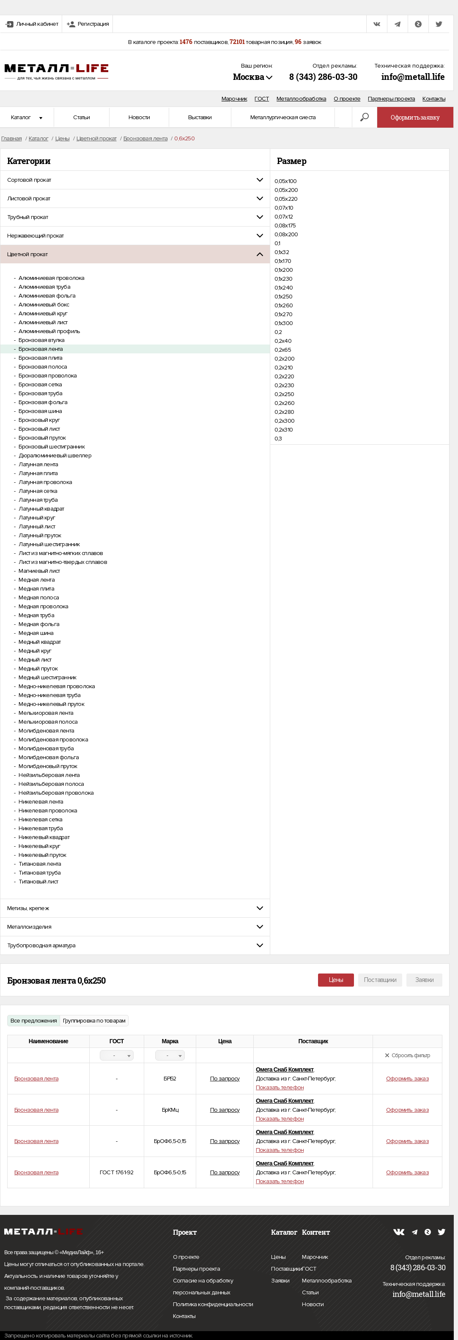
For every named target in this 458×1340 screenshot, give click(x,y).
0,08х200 (286, 234)
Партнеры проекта (391, 98)
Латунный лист (36, 526)
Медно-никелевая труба (48, 695)
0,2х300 (284, 420)
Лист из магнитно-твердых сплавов (62, 562)
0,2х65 (282, 349)
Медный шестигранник (46, 677)
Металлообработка (301, 98)
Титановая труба (38, 872)
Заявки (424, 980)
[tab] (135, 180)
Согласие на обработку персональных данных (220, 1288)
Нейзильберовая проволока (55, 792)
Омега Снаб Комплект (284, 1069)
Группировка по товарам (94, 1020)
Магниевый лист (38, 570)
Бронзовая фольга (42, 402)
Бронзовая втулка (40, 340)
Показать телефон (280, 1087)
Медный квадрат (38, 641)
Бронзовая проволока (47, 375)
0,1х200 (283, 269)
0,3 (278, 438)
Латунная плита (37, 473)
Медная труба (35, 615)
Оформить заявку (415, 117)
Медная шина (35, 633)
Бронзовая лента (40, 349)
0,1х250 (283, 296)
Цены (336, 980)
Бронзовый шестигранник (51, 446)
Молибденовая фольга (48, 757)
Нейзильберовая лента (48, 775)
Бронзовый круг (38, 420)
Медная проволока (42, 606)
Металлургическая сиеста (283, 117)
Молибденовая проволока (52, 739)
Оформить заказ (407, 1078)
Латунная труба (37, 499)
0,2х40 (282, 341)
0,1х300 (283, 323)
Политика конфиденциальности (213, 1304)
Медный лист (34, 659)
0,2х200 (284, 358)
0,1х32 (281, 252)
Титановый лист (37, 881)
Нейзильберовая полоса (50, 784)
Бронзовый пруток (41, 437)
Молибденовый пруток (47, 766)
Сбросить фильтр (407, 1055)
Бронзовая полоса (42, 366)
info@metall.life (413, 76)
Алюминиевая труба (43, 286)
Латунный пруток (39, 535)
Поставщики (380, 980)
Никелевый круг (38, 846)
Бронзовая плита (39, 357)
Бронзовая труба (39, 393)
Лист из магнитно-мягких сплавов (60, 553)
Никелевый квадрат (43, 837)
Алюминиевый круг (42, 313)
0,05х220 (286, 198)
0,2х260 (284, 403)
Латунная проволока (44, 482)
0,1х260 (283, 305)
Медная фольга (38, 624)
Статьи (81, 117)
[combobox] (117, 1055)
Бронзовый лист (38, 428)
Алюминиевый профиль (48, 331)
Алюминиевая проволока (50, 278)
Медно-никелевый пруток (50, 704)
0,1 (277, 243)
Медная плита (35, 588)
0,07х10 (283, 207)
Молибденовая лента (45, 730)
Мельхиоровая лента (45, 712)
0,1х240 (283, 287)
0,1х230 (283, 278)
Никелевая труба (40, 828)
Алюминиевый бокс (43, 304)
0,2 (278, 332)
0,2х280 (284, 412)
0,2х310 (283, 429)
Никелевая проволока (47, 810)
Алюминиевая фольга (46, 295)
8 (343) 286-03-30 (323, 76)
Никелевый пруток (41, 855)
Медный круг (34, 650)
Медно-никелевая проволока (56, 686)
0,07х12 (283, 216)
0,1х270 (283, 314)
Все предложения (34, 1020)
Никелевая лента (40, 801)
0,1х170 (282, 261)
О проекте (347, 98)
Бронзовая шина (39, 411)
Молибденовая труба (45, 748)
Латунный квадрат (40, 508)
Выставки (200, 117)
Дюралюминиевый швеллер (54, 455)
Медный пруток (37, 668)
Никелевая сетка (39, 819)
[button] (135, 180)
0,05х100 (285, 181)
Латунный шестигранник (48, 544)
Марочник (234, 98)
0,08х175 (285, 225)
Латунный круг (36, 517)
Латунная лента (37, 464)
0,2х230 (284, 385)
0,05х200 (286, 190)
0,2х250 (284, 394)
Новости (139, 117)
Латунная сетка (37, 491)
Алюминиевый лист (42, 322)
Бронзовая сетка (39, 384)
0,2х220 (284, 376)
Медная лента (36, 579)
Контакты (433, 98)
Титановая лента (39, 863)
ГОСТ (262, 98)
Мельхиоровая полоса (47, 721)
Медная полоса (38, 597)
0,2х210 (283, 367)
